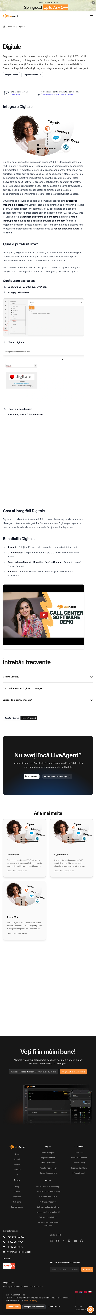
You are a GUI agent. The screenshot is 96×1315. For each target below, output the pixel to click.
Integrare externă (32, 74)
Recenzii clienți (79, 1163)
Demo (17, 1154)
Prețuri (17, 1159)
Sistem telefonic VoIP (48, 1197)
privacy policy (31, 1301)
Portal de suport (48, 1152)
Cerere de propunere (48, 1173)
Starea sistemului (48, 1163)
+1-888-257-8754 (14, 1242)
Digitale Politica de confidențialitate (58, 94)
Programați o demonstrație (57, 731)
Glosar (17, 1192)
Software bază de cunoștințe (48, 1186)
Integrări (11, 26)
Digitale (21, 26)
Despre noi (79, 1152)
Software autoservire (48, 1202)
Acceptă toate (13, 1307)
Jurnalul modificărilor (48, 1168)
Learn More (15, 94)
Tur (17, 1174)
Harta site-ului (82, 1310)
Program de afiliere (79, 1168)
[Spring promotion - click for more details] (48, 5)
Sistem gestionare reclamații (48, 1212)
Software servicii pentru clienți (48, 1192)
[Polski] (90, 1292)
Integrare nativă (11, 75)
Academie (17, 1197)
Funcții (17, 1164)
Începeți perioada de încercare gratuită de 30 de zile (33, 1072)
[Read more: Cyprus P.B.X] (71, 803)
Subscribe (87, 1269)
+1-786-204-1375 (14, 1247)
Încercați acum (31, 731)
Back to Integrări (12, 673)
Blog (17, 1186)
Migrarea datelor (48, 1158)
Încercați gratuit (29, 673)
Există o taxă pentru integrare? (48, 655)
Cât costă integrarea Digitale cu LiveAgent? (48, 643)
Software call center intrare (48, 1207)
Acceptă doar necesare (34, 1307)
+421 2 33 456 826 (15, 1237)
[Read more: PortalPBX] (24, 866)
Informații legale (79, 1173)
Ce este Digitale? (48, 632)
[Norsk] (85, 1292)
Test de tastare (17, 1207)
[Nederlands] (81, 1292)
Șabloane (17, 1202)
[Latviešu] (76, 1292)
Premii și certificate (79, 1158)
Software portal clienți (48, 1217)
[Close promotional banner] (93, 2)
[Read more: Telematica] (24, 803)
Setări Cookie (54, 1307)
